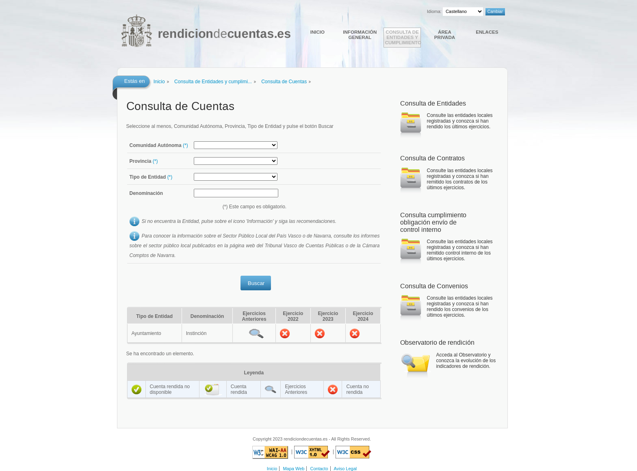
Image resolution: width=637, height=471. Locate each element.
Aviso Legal (345, 468)
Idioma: (434, 11)
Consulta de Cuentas (284, 81)
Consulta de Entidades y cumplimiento (403, 37)
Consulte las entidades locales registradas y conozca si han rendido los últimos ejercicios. (460, 121)
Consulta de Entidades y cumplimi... (213, 81)
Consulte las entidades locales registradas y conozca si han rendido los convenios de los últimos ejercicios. (460, 306)
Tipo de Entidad (151, 177)
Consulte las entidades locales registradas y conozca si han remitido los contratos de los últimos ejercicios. (460, 179)
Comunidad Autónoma (159, 145)
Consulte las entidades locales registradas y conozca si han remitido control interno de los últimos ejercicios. (460, 250)
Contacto (319, 468)
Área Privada (444, 34)
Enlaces (487, 32)
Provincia (144, 161)
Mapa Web (293, 468)
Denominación (146, 193)
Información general (360, 34)
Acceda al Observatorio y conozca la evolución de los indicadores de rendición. (466, 360)
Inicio (317, 32)
